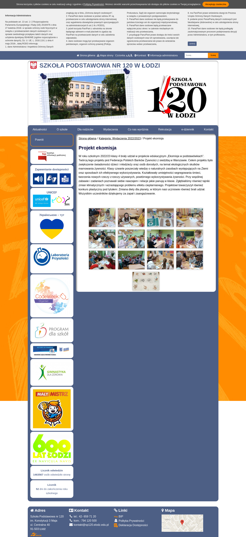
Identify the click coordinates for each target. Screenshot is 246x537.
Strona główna (86, 55)
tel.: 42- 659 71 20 (82, 516)
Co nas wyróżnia (138, 129)
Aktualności (40, 129)
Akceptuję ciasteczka (215, 4)
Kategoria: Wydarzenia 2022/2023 (120, 138)
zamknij (192, 44)
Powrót (39, 139)
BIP (118, 516)
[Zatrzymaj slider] (87, 117)
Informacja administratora (163, 55)
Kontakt (208, 129)
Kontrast (140, 55)
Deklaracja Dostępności (131, 525)
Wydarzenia (110, 129)
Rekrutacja (164, 129)
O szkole (62, 129)
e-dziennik (187, 129)
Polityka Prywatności (129, 520)
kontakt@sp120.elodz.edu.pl (89, 524)
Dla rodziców (85, 129)
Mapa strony (105, 55)
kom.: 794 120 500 (83, 520)
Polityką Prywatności (93, 4)
